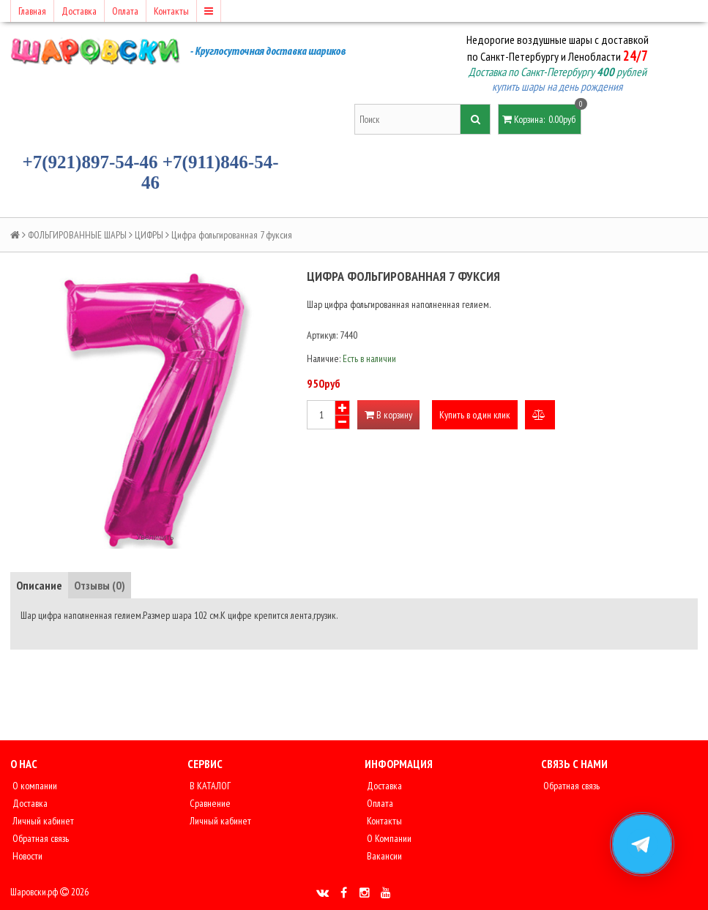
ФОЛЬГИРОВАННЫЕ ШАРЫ (77, 234)
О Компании (388, 838)
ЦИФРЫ (149, 234)
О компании (33, 785)
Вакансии (383, 855)
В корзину (388, 414)
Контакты (171, 11)
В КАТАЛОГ (209, 785)
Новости (26, 855)
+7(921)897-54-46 (90, 162)
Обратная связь (39, 838)
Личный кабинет (42, 820)
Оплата (125, 11)
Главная (32, 11)
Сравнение (209, 803)
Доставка (79, 11)
